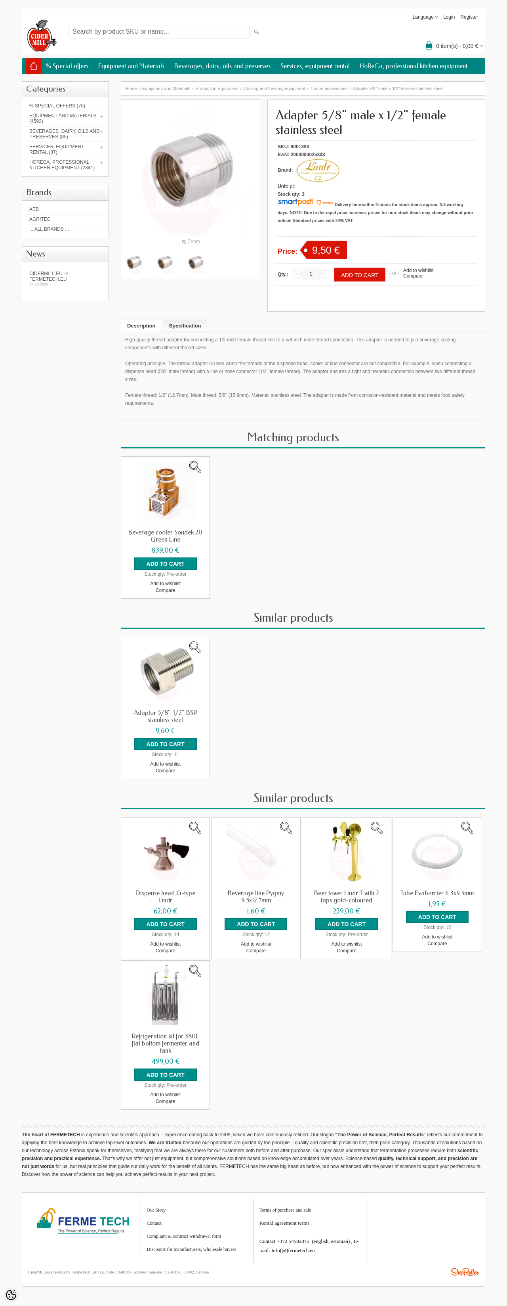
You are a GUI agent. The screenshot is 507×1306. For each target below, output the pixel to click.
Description (141, 326)
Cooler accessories (329, 88)
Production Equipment (217, 88)
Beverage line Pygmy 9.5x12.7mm (256, 894)
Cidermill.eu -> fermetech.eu (65, 278)
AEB (34, 209)
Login (449, 17)
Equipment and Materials (131, 66)
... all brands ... (49, 229)
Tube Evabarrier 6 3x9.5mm (437, 890)
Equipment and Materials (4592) (63, 118)
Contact (154, 1219)
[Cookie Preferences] (11, 1295)
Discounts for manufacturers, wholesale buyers (191, 1245)
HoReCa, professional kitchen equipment (413, 66)
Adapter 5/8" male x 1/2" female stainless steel (398, 88)
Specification (185, 326)
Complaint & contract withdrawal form (184, 1232)
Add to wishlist (418, 270)
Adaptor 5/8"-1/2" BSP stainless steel (165, 715)
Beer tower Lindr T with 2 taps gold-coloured (346, 894)
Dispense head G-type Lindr (165, 894)
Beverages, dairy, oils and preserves (222, 66)
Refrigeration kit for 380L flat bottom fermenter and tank (165, 1040)
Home (131, 88)
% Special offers (67, 66)
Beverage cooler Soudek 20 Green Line (165, 536)
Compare (413, 276)
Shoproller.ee (465, 1268)
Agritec (39, 219)
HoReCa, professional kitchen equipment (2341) (62, 164)
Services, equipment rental (315, 66)
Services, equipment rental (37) (56, 149)
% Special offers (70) (57, 106)
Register (469, 17)
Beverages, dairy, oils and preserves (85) (64, 134)
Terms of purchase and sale (285, 1205)
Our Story (156, 1205)
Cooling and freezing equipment (274, 88)
